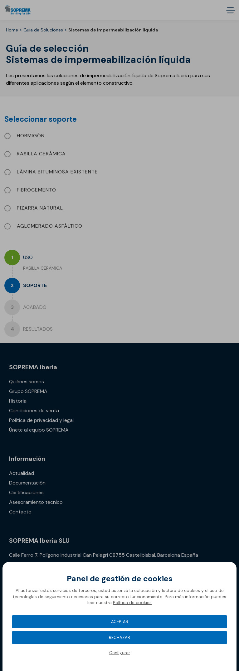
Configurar (119, 652)
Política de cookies (132, 602)
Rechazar (119, 637)
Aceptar (119, 621)
